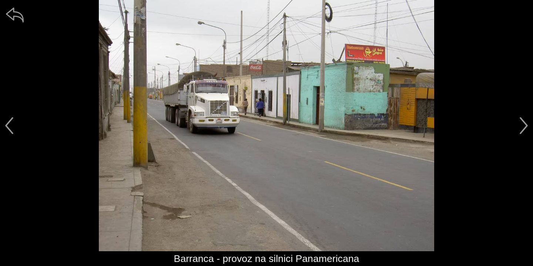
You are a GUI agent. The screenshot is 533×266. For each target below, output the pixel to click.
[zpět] (15, 15)
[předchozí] (9, 126)
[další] (523, 126)
